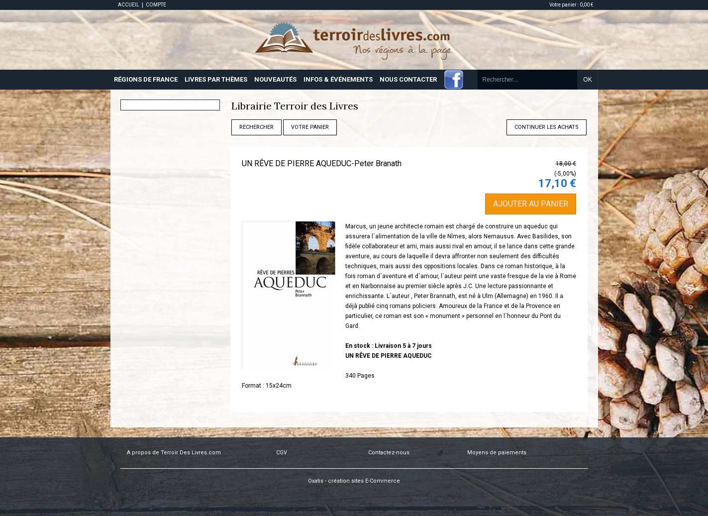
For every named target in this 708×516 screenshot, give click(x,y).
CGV (281, 452)
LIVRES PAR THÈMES (216, 79)
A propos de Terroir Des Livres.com (174, 452)
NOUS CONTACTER (408, 79)
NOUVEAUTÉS (275, 79)
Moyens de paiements (496, 452)
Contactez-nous (388, 452)
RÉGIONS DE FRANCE (146, 79)
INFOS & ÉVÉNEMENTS (338, 79)
